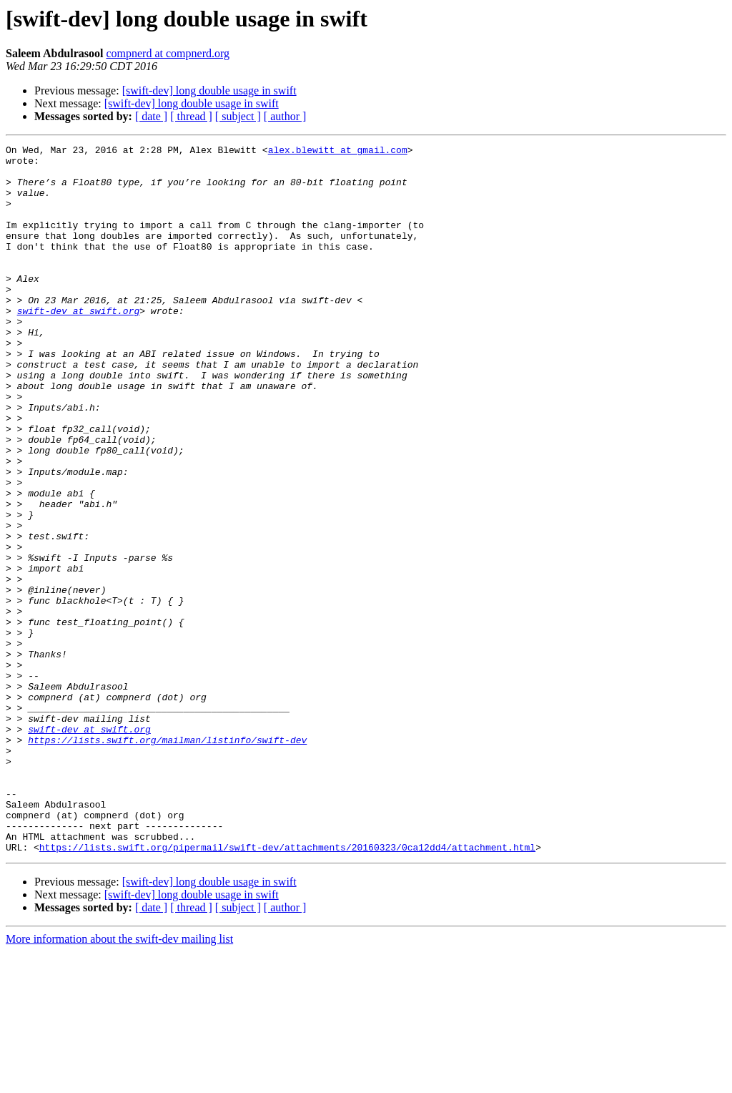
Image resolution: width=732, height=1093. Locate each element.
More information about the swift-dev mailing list (119, 1080)
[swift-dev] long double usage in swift (209, 90)
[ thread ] (191, 116)
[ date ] (151, 116)
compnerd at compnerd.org (167, 53)
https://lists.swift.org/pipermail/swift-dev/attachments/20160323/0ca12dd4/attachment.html (287, 988)
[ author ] (285, 116)
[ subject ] (238, 116)
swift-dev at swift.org (78, 344)
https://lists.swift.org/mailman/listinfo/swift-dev (167, 859)
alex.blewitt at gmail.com (337, 151)
